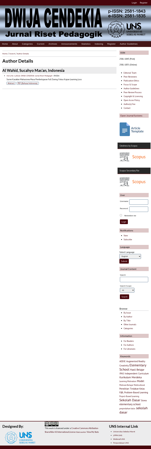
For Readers (129, 341)
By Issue (127, 312)
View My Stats (93, 432)
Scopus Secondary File (129, 170)
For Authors (129, 345)
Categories (27, 44)
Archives (53, 44)
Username (124, 201)
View (126, 235)
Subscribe (128, 239)
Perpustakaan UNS (121, 443)
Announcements (69, 44)
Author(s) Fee (129, 104)
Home (5, 44)
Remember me (130, 215)
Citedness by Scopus (128, 145)
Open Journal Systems (131, 115)
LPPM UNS (117, 435)
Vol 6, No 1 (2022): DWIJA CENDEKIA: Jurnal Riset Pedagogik (29, 75)
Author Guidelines (129, 44)
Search (12, 53)
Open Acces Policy (132, 100)
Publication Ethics (131, 80)
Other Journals (130, 324)
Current (40, 44)
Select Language (126, 252)
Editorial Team (130, 73)
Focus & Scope (130, 84)
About (15, 44)
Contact (127, 108)
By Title (127, 320)
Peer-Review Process (133, 92)
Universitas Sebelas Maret (124, 431)
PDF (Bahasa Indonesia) (28, 83)
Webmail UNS (119, 439)
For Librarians (129, 349)
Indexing (99, 44)
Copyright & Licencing (133, 96)
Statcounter (81, 432)
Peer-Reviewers (130, 76)
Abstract (11, 83)
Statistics (86, 44)
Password (124, 208)
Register (144, 2)
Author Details (23, 53)
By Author (128, 316)
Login (134, 2)
